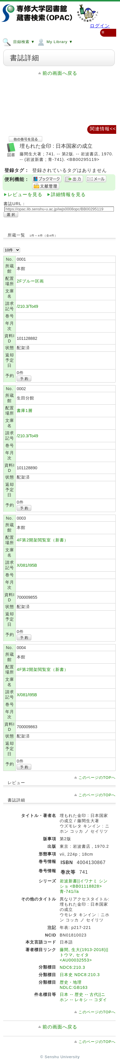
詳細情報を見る (68, 194)
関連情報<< (103, 128)
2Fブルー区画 (30, 281)
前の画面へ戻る (59, 73)
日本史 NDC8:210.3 (80, 974)
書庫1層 (24, 410)
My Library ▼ (54, 41)
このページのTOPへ (97, 777)
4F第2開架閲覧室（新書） (42, 540)
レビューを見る (25, 194)
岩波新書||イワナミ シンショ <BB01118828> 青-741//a (84, 886)
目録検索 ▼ (18, 41)
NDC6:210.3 (72, 967)
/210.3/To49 (27, 306)
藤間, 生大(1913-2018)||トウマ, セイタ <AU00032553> (84, 954)
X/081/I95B (27, 565)
